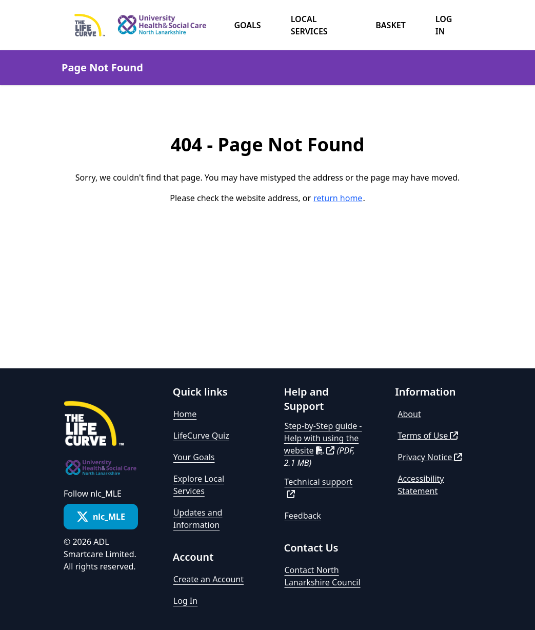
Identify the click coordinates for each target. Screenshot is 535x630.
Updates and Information (198, 518)
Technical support (319, 487)
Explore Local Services (198, 485)
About (409, 414)
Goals (247, 25)
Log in (443, 25)
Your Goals (194, 457)
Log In (185, 600)
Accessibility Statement (421, 485)
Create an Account (208, 579)
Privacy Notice (430, 457)
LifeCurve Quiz (201, 435)
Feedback (303, 515)
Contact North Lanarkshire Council (323, 576)
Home (185, 414)
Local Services (309, 25)
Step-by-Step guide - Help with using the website (323, 438)
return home (337, 198)
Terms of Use (428, 435)
